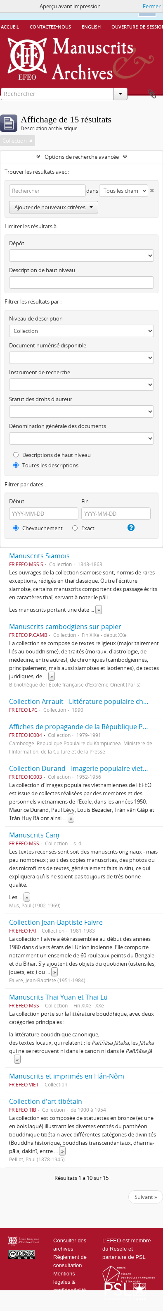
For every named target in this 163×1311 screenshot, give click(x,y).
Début (16, 501)
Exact (83, 528)
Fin (85, 501)
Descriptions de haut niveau (52, 455)
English (91, 26)
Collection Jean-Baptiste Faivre (56, 922)
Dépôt (16, 243)
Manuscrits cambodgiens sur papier (65, 626)
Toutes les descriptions (45, 465)
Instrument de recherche (39, 372)
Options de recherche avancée (82, 156)
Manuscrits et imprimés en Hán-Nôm (66, 1076)
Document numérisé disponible (47, 345)
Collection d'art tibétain (45, 1101)
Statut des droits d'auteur (40, 399)
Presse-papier (152, 94)
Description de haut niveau (42, 270)
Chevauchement (38, 528)
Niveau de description (36, 318)
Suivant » (146, 1197)
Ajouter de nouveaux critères (53, 207)
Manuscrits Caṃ (34, 835)
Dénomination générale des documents (57, 426)
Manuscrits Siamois (39, 555)
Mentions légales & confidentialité (69, 1281)
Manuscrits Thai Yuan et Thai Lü (58, 997)
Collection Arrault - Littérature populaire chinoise (85, 701)
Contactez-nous (50, 26)
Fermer (152, 6)
